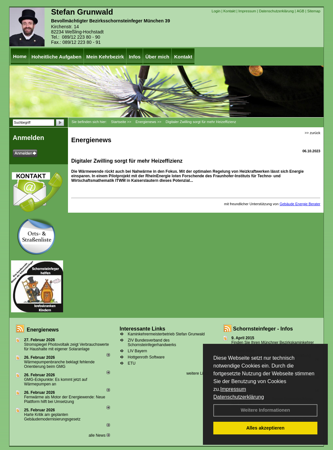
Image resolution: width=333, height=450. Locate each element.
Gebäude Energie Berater (300, 204)
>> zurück (312, 133)
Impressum (233, 389)
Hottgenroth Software (146, 357)
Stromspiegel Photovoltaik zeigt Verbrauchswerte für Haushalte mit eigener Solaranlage (66, 346)
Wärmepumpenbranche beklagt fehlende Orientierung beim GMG (59, 364)
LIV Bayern (137, 351)
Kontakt (229, 11)
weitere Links (199, 373)
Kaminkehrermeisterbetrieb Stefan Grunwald (166, 334)
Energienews (43, 329)
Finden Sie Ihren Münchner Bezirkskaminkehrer (273, 342)
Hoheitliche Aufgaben (57, 56)
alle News (99, 435)
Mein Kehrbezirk (105, 56)
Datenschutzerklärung (238, 397)
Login (216, 11)
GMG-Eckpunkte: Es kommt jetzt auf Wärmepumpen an (55, 381)
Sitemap (313, 11)
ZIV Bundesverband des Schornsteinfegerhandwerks (152, 342)
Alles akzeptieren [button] (265, 428)
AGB (300, 11)
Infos (134, 56)
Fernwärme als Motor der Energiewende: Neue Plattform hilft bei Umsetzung (64, 399)
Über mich (157, 56)
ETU (132, 363)
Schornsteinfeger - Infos (263, 328)
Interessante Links (143, 328)
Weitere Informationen (265, 410)
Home (20, 56)
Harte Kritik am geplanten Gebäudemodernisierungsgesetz (52, 416)
